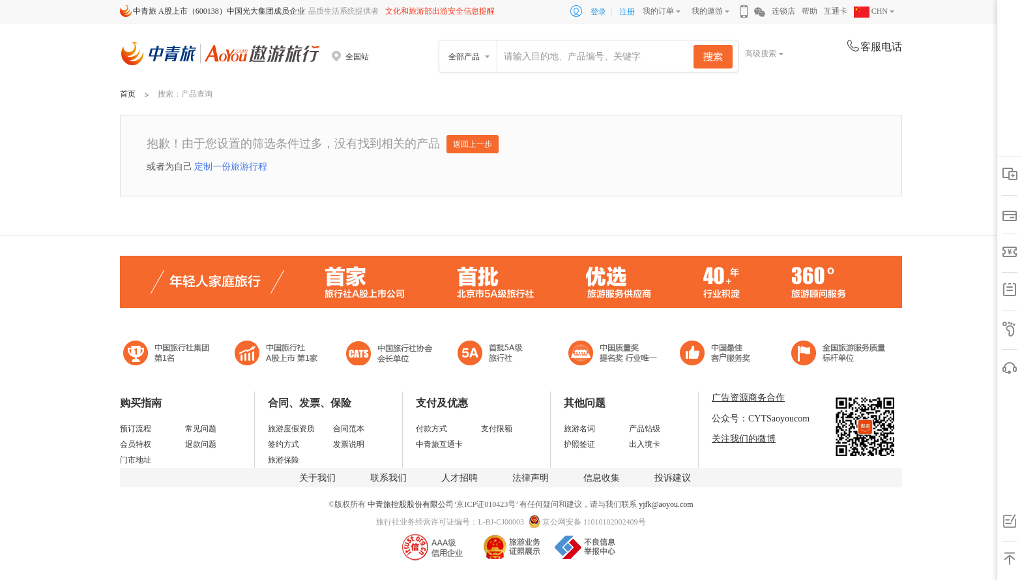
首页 (128, 94)
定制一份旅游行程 (230, 166)
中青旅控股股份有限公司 (411, 504)
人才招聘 (459, 478)
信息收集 (601, 478)
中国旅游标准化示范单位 (718, 355)
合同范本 (348, 428)
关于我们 (317, 478)
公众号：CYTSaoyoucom (761, 418)
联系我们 (388, 478)
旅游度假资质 (291, 428)
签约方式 (283, 444)
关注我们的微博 (744, 439)
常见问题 (200, 428)
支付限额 (496, 428)
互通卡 (835, 11)
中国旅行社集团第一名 (168, 355)
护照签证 (579, 444)
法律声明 (530, 478)
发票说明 (348, 444)
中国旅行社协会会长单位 (389, 355)
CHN (871, 11)
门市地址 (135, 460)
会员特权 (135, 444)
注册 (627, 11)
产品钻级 (644, 428)
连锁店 (783, 11)
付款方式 (431, 428)
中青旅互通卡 (439, 444)
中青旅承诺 (838, 355)
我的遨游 (707, 11)
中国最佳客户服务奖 (613, 355)
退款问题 (200, 444)
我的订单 (658, 11)
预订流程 (135, 428)
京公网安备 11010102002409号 (594, 522)
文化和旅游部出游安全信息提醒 (440, 11)
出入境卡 (644, 444)
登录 (598, 11)
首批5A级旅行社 (276, 355)
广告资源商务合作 (748, 398)
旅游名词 (579, 428)
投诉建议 (672, 478)
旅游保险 (283, 460)
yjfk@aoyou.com (666, 504)
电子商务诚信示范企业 (495, 355)
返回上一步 (472, 144)
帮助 (809, 11)
